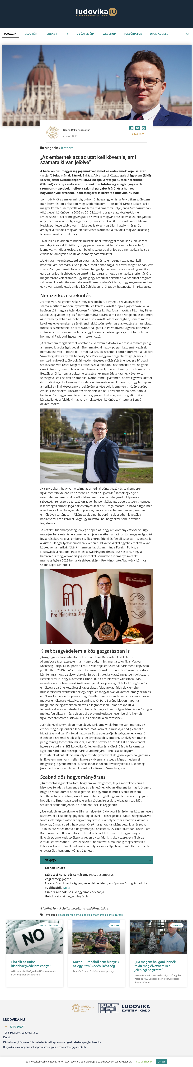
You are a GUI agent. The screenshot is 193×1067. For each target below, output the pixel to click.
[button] (131, 128)
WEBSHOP (109, 33)
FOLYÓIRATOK (133, 33)
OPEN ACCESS (159, 33)
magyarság (99, 914)
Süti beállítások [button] (144, 1061)
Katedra (67, 148)
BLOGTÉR (31, 33)
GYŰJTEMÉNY (86, 33)
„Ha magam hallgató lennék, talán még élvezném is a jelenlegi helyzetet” (156, 966)
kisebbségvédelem (68, 914)
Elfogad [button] (161, 1062)
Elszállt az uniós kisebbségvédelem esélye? (31, 964)
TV (67, 33)
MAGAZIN (10, 33)
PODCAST (51, 33)
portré (110, 914)
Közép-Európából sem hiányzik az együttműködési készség (96, 964)
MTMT (67, 888)
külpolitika (86, 914)
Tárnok (119, 914)
